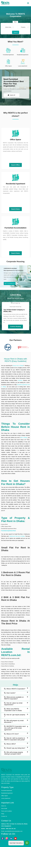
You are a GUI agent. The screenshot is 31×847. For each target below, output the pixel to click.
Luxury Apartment (5, 798)
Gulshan (20, 380)
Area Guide (4, 808)
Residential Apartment (7, 793)
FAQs (2, 813)
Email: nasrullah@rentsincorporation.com (11, 831)
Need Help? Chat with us (16, 842)
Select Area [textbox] (8, 27)
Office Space (4, 795)
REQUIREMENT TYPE (22, 24)
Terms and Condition (6, 811)
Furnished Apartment (6, 790)
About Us (3, 806)
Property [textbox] (22, 27)
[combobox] (8, 26)
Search (16, 31)
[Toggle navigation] (28, 3)
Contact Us (4, 816)
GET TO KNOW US (10, 283)
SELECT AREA (9, 24)
